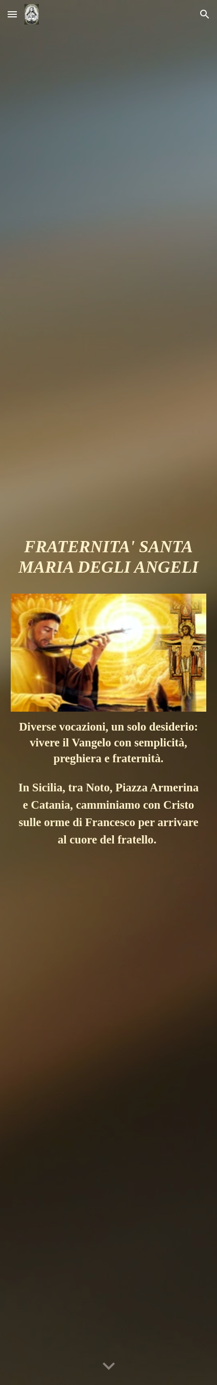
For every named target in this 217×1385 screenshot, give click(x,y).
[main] (109, 561)
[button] (12, 14)
